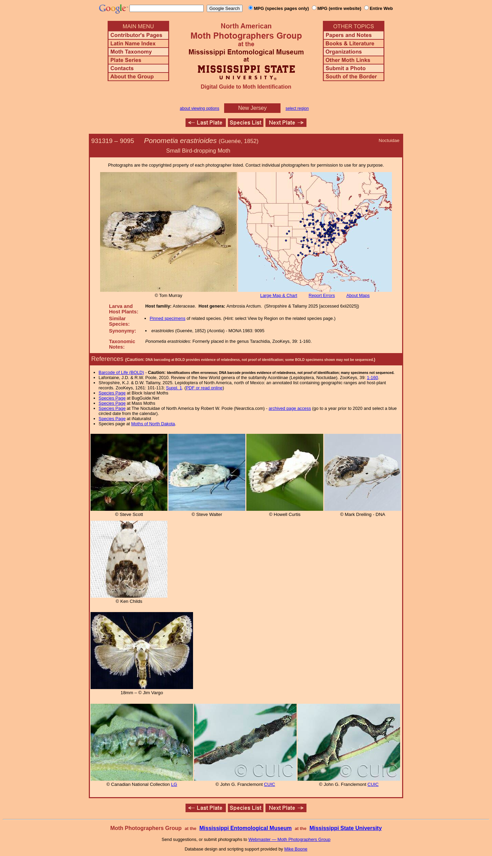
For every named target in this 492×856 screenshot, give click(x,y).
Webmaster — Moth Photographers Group (289, 839)
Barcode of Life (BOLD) (121, 372)
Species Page (112, 392)
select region (297, 108)
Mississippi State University (346, 828)
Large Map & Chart (278, 295)
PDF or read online (204, 387)
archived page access (290, 408)
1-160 (372, 377)
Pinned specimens (168, 318)
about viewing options (199, 108)
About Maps (358, 295)
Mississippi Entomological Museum (245, 828)
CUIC (269, 784)
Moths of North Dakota (153, 423)
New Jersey (252, 108)
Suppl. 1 (174, 387)
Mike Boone (296, 849)
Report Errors (322, 295)
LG (174, 784)
